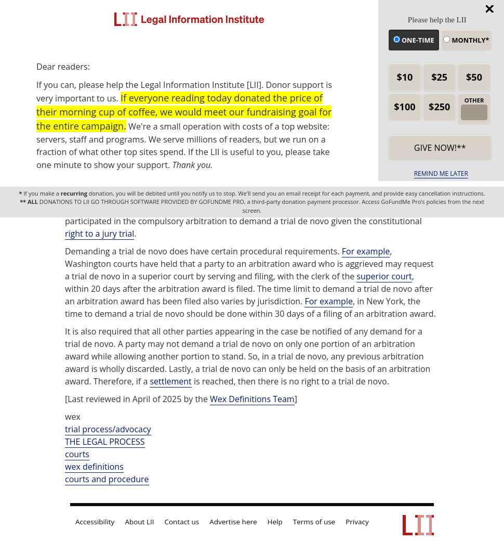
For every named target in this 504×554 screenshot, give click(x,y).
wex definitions (94, 466)
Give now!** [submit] (440, 147)
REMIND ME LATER (441, 173)
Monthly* (466, 40)
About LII (139, 521)
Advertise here (233, 521)
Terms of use (314, 521)
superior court (384, 276)
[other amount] (474, 112)
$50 (474, 77)
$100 (404, 106)
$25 (439, 77)
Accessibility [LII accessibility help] (94, 521)
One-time (413, 40)
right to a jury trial (99, 233)
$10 (404, 77)
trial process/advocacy (108, 429)
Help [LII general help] (275, 521)
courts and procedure (107, 479)
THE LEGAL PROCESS (105, 441)
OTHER (474, 100)
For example (366, 251)
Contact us (182, 521)
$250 (439, 106)
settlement (170, 381)
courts (77, 454)
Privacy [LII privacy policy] (357, 521)
